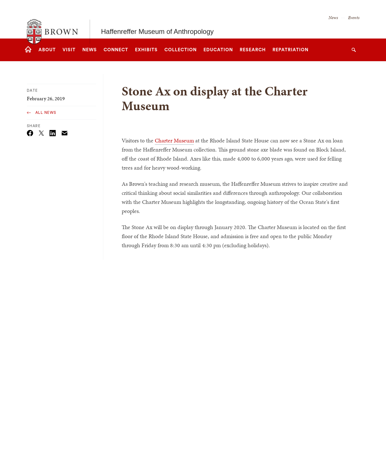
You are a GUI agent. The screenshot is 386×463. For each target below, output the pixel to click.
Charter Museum (174, 140)
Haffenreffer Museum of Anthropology (157, 19)
